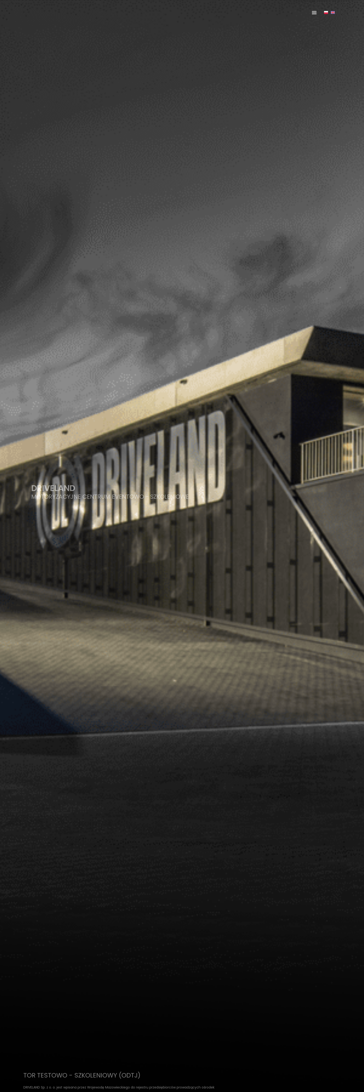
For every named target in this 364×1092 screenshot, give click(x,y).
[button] (314, 12)
